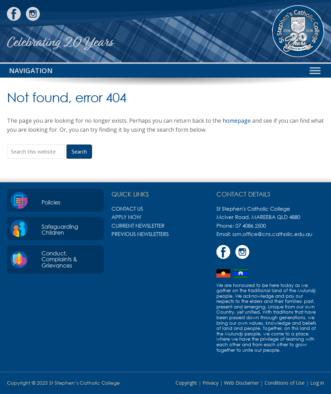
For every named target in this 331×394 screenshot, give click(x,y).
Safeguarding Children (60, 229)
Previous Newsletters (140, 234)
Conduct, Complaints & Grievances (59, 259)
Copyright (186, 382)
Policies (51, 202)
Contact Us (127, 208)
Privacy (210, 382)
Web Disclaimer (241, 382)
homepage (237, 120)
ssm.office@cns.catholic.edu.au (272, 234)
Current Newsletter (137, 225)
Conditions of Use (285, 382)
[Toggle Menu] (315, 70)
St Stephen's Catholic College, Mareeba (298, 31)
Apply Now (126, 217)
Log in (317, 382)
